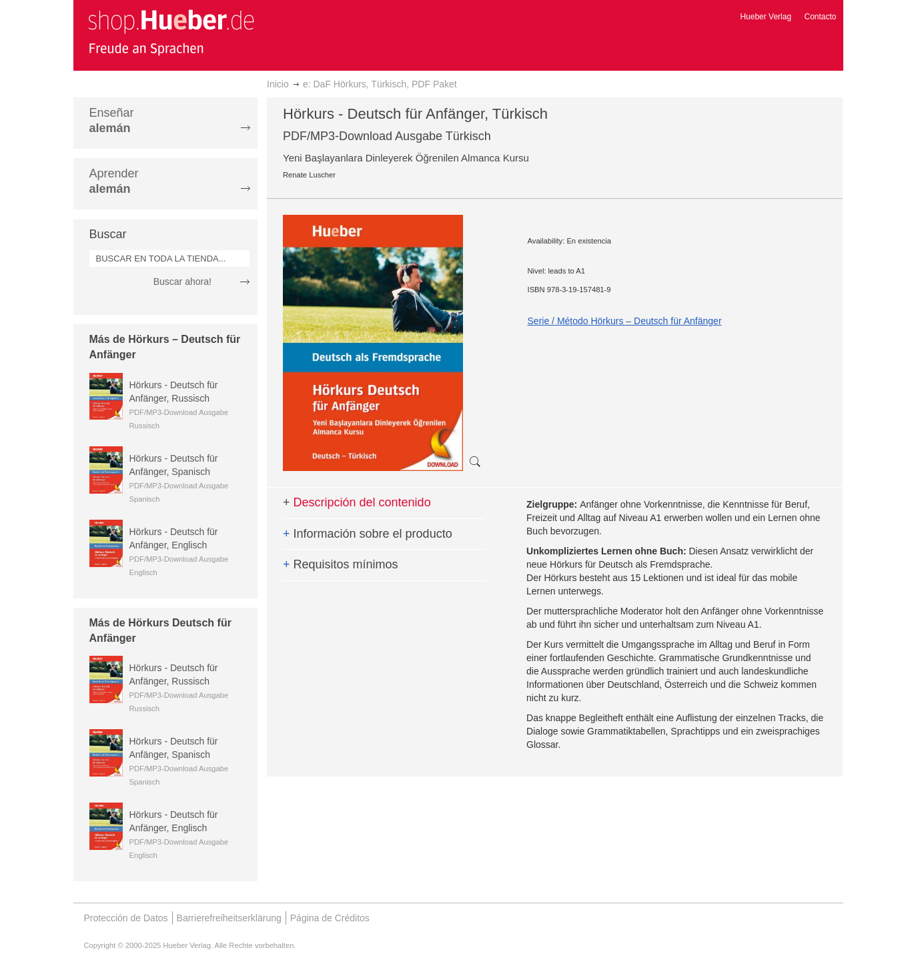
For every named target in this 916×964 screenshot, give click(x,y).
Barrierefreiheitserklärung (229, 918)
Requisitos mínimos (340, 564)
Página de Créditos (330, 918)
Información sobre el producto (367, 533)
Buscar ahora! (182, 281)
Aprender (114, 181)
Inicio (278, 84)
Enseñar (111, 120)
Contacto (820, 16)
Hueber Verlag (765, 16)
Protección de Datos (126, 918)
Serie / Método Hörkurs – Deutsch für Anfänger (625, 321)
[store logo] (171, 32)
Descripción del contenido (357, 502)
